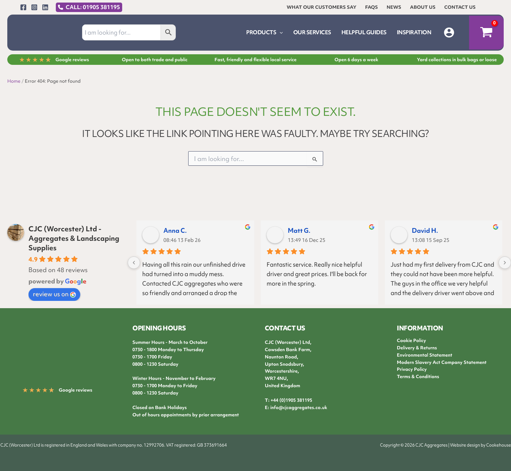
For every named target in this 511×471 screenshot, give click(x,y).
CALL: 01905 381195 (93, 7)
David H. (425, 230)
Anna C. (175, 230)
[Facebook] (23, 7)
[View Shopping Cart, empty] (486, 33)
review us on (54, 294)
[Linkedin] (45, 7)
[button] (279, 32)
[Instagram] (34, 7)
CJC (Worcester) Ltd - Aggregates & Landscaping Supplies (73, 238)
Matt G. (299, 230)
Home (13, 81)
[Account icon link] (449, 32)
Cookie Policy (411, 340)
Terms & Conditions (418, 376)
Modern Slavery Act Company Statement (442, 362)
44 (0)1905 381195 (292, 400)
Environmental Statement (424, 355)
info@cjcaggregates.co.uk (298, 407)
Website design (465, 445)
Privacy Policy (412, 369)
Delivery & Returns (417, 348)
